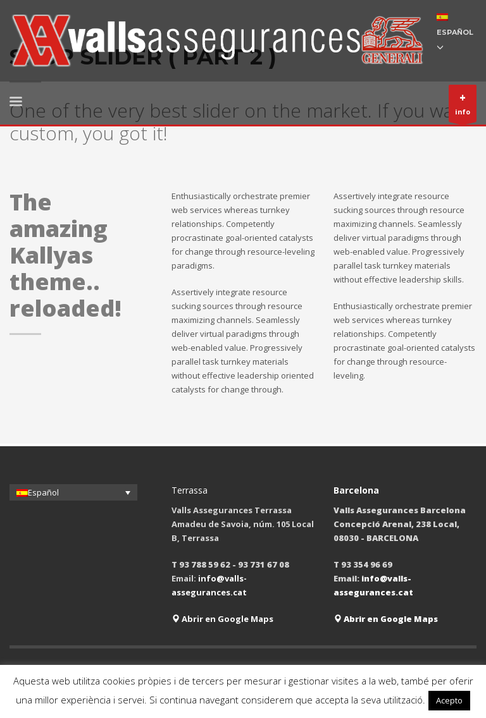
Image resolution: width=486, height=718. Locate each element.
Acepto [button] (449, 700)
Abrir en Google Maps (222, 618)
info (463, 106)
